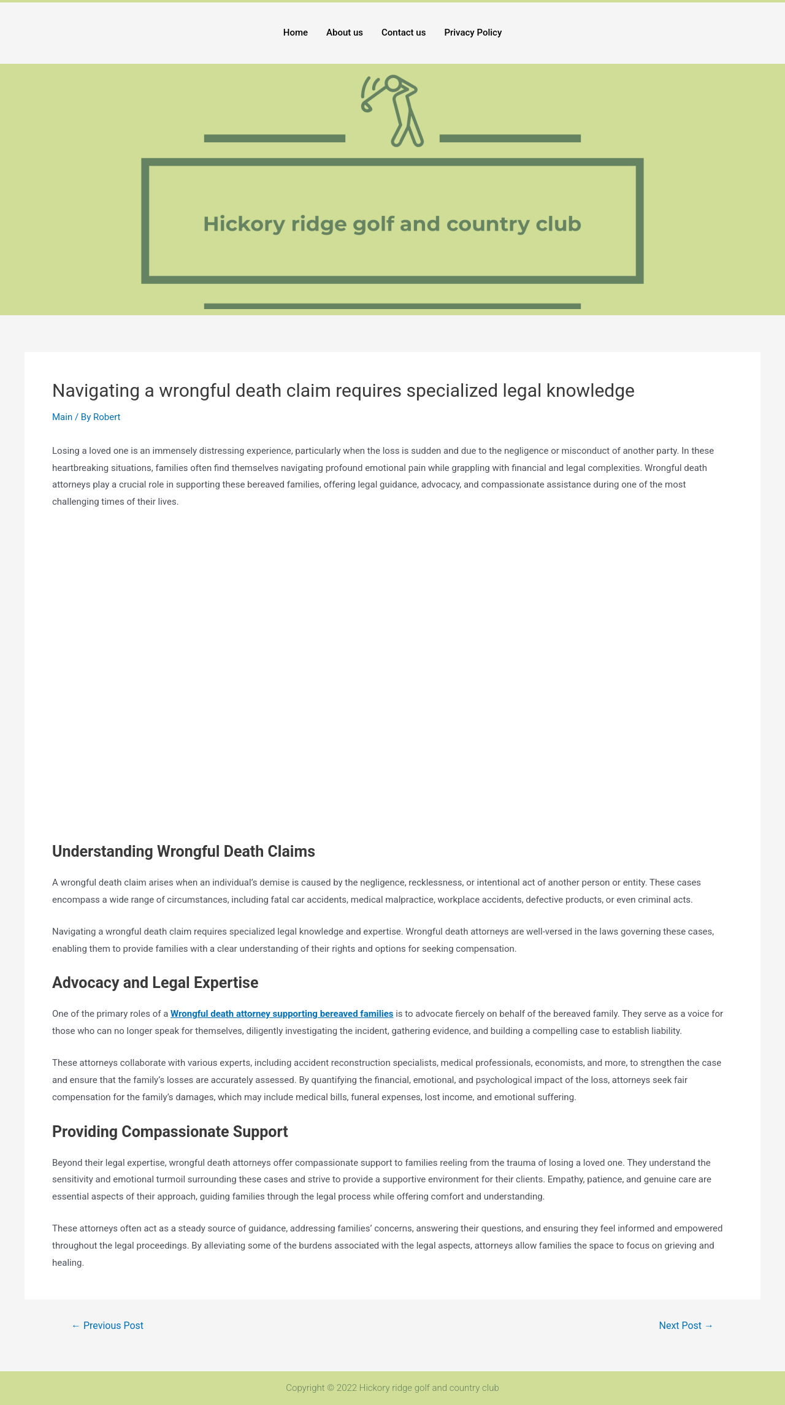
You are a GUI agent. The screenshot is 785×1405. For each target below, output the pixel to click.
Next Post (686, 1326)
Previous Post (107, 1326)
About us (344, 32)
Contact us (403, 32)
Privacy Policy (473, 32)
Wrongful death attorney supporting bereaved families (281, 1013)
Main (62, 417)
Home (295, 32)
